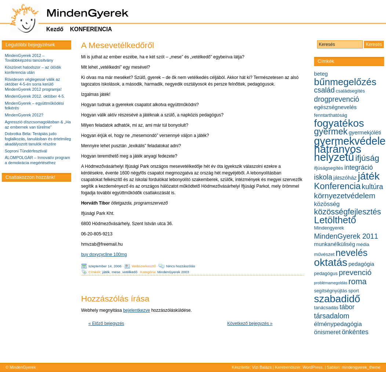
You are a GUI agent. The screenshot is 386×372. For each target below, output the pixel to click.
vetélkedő (129, 272)
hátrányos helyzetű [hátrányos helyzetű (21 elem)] (337, 153)
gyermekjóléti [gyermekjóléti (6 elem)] (365, 132)
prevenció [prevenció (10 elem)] (355, 272)
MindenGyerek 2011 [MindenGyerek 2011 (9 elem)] (346, 236)
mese (116, 272)
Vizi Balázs (262, 367)
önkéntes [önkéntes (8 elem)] (355, 332)
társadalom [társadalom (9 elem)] (331, 316)
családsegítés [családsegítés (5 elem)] (350, 91)
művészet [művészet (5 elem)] (324, 254)
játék (106, 272)
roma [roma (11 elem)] (358, 281)
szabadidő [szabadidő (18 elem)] (337, 298)
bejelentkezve (136, 310)
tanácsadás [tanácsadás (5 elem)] (326, 307)
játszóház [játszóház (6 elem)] (345, 177)
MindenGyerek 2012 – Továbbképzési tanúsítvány (29, 58)
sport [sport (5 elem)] (353, 290)
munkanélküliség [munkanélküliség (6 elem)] (334, 244)
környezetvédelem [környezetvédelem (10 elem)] (344, 195)
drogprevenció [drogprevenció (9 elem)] (336, 99)
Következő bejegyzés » (249, 323)
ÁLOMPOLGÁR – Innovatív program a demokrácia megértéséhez (37, 160)
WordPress (313, 367)
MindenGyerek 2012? (24, 115)
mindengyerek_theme (361, 367)
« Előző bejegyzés (106, 323)
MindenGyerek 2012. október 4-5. (35, 96)
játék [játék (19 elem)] (368, 176)
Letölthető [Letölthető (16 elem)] (335, 219)
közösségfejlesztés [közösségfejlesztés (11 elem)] (347, 211)
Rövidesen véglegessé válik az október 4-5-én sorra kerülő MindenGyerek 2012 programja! (33, 84)
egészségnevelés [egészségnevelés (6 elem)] (335, 107)
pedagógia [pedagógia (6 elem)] (361, 264)
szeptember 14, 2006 (104, 266)
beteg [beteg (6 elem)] (321, 74)
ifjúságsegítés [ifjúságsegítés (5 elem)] (328, 168)
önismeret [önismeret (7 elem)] (327, 332)
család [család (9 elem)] (324, 90)
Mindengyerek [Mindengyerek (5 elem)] (329, 228)
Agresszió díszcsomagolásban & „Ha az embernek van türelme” (38, 124)
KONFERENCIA (91, 29)
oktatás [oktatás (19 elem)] (330, 262)
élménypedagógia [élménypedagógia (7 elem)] (338, 324)
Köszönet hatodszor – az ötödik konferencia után (33, 70)
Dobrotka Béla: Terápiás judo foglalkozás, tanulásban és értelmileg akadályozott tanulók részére (38, 138)
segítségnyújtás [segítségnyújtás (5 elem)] (330, 290)
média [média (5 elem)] (362, 244)
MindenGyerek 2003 (173, 272)
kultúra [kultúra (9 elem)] (372, 187)
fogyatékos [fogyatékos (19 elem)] (339, 123)
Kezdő (54, 29)
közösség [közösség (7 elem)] (327, 204)
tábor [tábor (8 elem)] (346, 307)
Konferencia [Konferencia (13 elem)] (337, 186)
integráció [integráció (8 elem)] (358, 167)
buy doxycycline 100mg (104, 254)
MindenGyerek (23, 367)
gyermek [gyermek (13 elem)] (330, 131)
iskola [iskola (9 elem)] (323, 177)
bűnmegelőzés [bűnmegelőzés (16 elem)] (345, 81)
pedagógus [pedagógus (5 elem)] (326, 273)
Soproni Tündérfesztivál (26, 151)
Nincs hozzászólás (180, 266)
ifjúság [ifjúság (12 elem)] (367, 158)
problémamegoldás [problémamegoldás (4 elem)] (330, 283)
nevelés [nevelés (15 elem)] (352, 253)
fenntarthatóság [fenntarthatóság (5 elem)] (330, 115)
